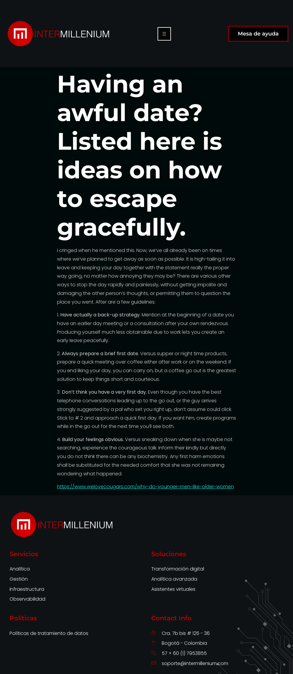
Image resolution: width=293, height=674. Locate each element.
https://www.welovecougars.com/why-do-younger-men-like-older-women (145, 486)
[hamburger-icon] (164, 34)
